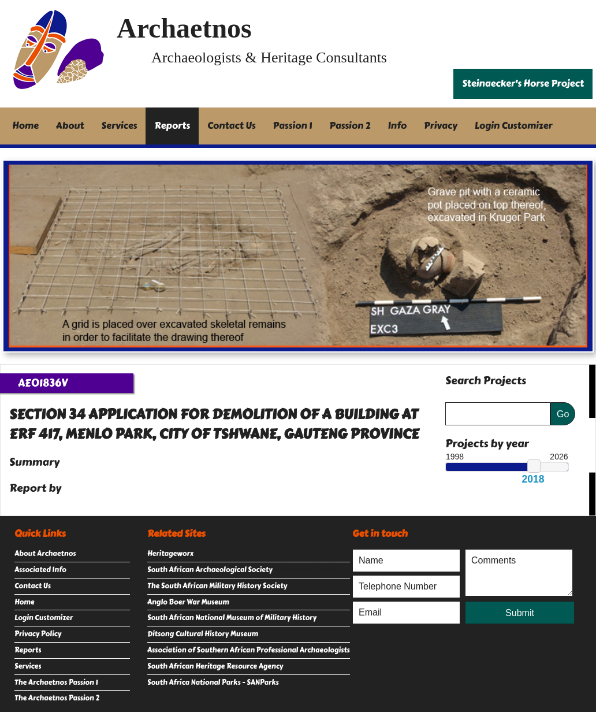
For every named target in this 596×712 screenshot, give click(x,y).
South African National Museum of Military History (231, 618)
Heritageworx (170, 553)
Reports (172, 125)
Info (397, 125)
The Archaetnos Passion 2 (56, 698)
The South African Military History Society (217, 586)
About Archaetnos (45, 553)
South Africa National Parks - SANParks (213, 682)
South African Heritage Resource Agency (215, 666)
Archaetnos (184, 28)
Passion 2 (349, 125)
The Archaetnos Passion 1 (56, 682)
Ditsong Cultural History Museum (202, 634)
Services (119, 125)
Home (25, 125)
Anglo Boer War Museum (188, 602)
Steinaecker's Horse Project (523, 83)
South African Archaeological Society (210, 570)
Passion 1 (292, 125)
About (70, 125)
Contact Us (231, 125)
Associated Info (40, 570)
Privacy (440, 125)
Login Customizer (514, 125)
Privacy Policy (37, 634)
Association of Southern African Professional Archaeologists (248, 650)
